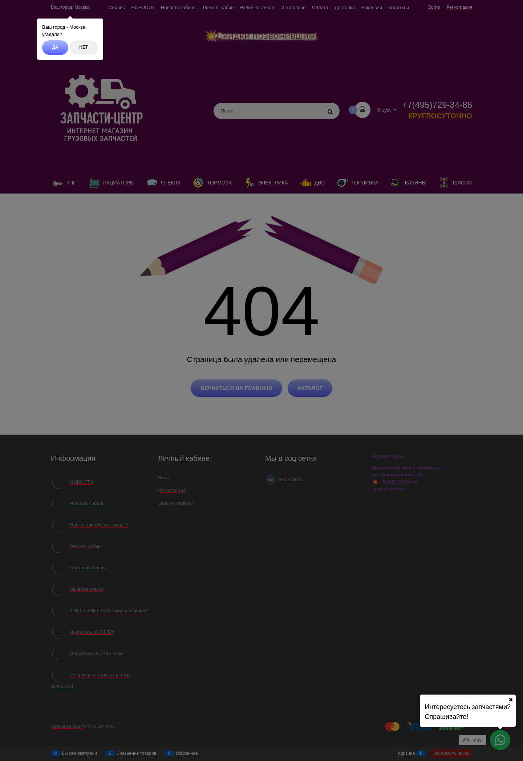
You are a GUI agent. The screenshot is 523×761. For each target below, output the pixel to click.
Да (55, 47)
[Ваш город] (510, 699)
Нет (83, 47)
